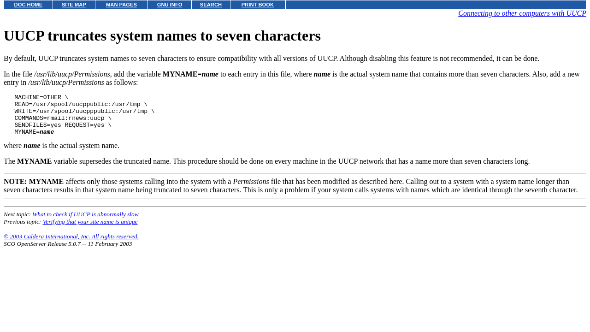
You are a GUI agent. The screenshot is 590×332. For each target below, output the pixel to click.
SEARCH (211, 4)
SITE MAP (74, 4)
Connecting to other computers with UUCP (522, 13)
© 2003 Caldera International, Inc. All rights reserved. (71, 244)
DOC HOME (28, 4)
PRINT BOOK (258, 4)
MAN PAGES (121, 4)
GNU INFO (170, 4)
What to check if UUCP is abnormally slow (85, 222)
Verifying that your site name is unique (90, 229)
